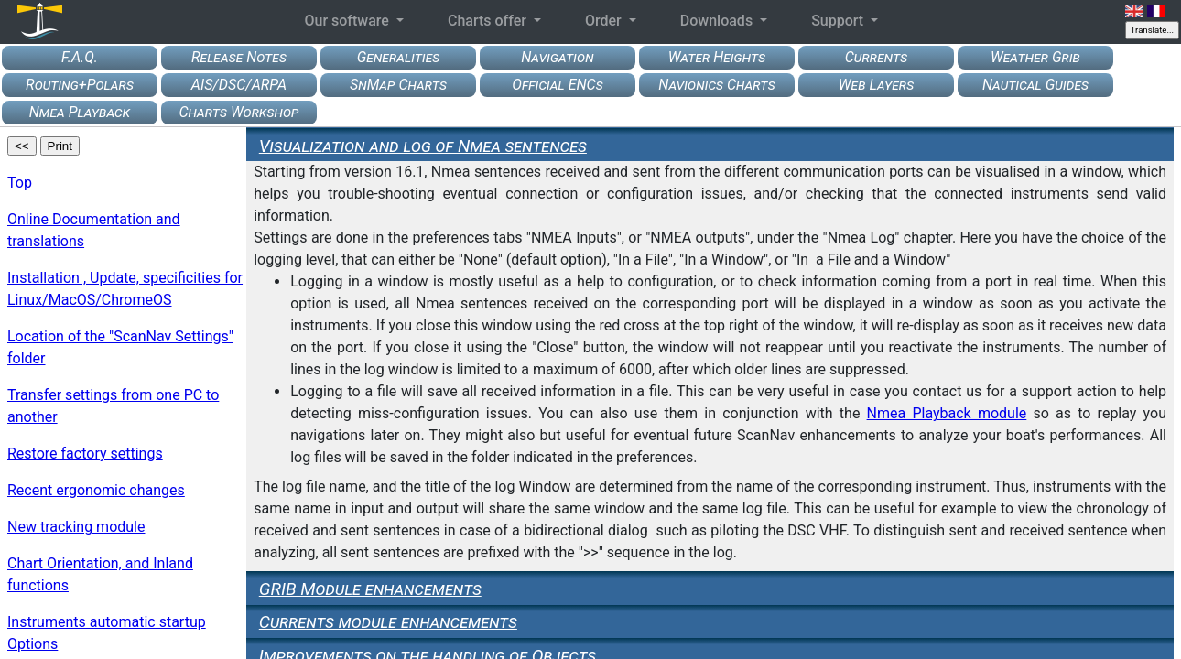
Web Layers (876, 84)
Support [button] (839, 20)
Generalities (398, 57)
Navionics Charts (716, 84)
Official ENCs (557, 84)
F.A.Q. (79, 57)
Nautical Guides (1035, 84)
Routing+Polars (80, 84)
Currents (876, 57)
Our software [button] (348, 20)
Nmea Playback (79, 112)
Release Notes (239, 57)
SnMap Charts (398, 84)
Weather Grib (1035, 57)
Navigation (557, 57)
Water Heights (716, 57)
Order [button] (605, 20)
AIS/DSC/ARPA (239, 84)
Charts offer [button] (489, 20)
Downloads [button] (718, 20)
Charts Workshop (238, 112)
